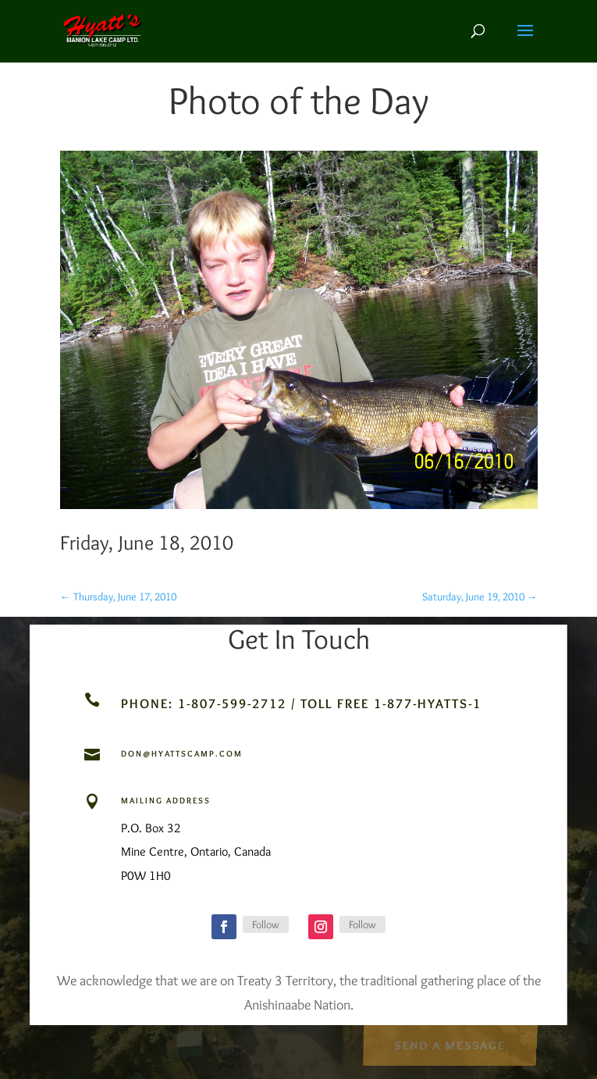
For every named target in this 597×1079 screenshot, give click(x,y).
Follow (265, 924)
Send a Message (449, 1043)
